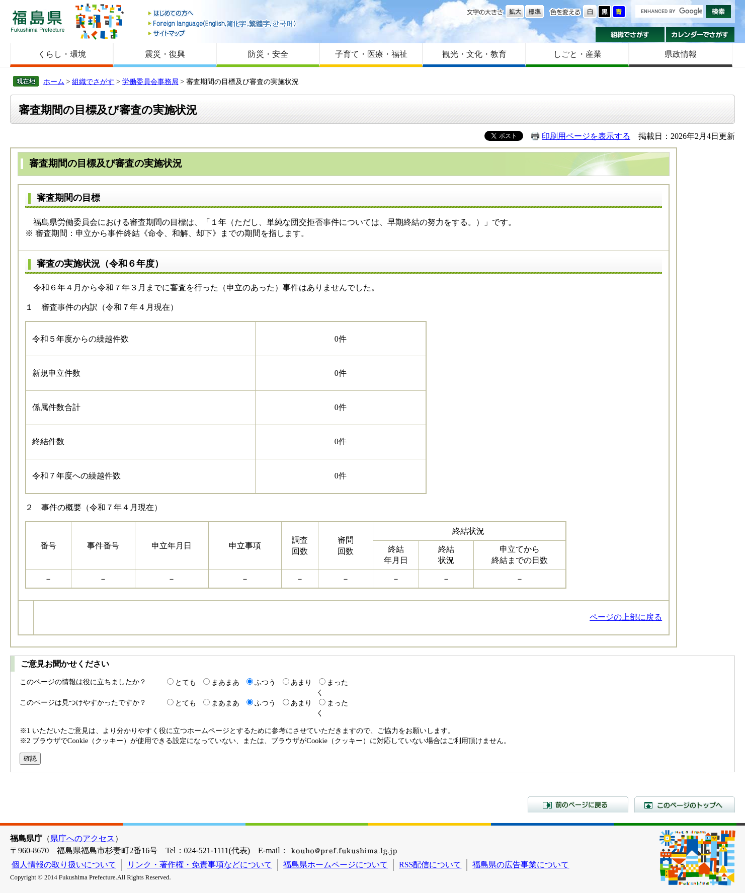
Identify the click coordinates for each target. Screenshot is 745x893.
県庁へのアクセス (82, 838)
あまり (301, 682)
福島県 (37, 21)
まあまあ (225, 682)
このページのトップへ (684, 804)
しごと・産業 (577, 54)
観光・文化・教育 (474, 54)
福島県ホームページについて (335, 864)
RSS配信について (430, 864)
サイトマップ (222, 33)
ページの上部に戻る (626, 617)
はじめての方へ (222, 14)
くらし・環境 (62, 54)
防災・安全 (268, 54)
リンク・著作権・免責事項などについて (199, 864)
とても (185, 682)
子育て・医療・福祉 (371, 54)
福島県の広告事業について (520, 864)
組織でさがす (630, 34)
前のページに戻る (578, 804)
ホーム (53, 81)
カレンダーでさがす (700, 34)
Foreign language (222, 23)
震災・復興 (165, 54)
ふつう (265, 682)
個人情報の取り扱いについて (64, 864)
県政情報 (681, 54)
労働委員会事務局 (150, 81)
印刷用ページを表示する (586, 136)
